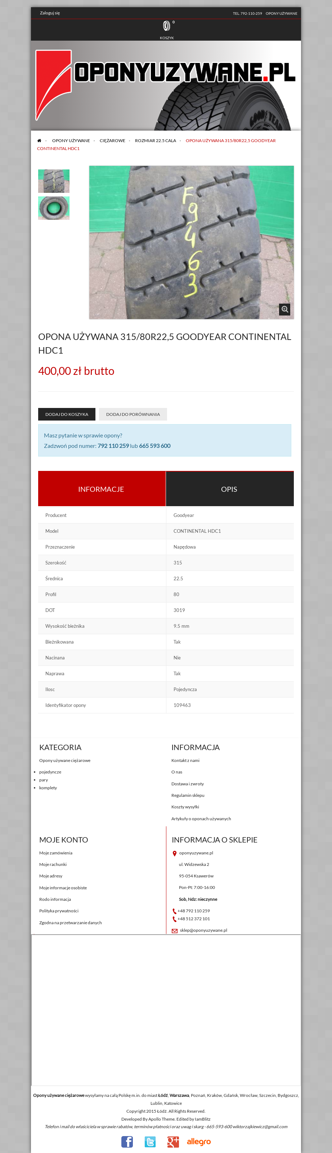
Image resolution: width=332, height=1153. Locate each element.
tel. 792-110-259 (247, 13)
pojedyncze (50, 772)
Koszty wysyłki (185, 806)
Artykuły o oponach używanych (201, 818)
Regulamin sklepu (188, 795)
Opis (229, 489)
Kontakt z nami (185, 760)
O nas (176, 772)
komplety (48, 787)
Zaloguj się (50, 12)
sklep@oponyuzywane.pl (203, 930)
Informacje (101, 489)
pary (43, 779)
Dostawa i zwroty (187, 783)
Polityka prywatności (58, 910)
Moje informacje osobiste (63, 887)
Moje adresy (50, 876)
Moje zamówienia (55, 852)
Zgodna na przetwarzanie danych (70, 922)
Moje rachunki (53, 864)
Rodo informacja (55, 899)
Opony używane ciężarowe (64, 760)
